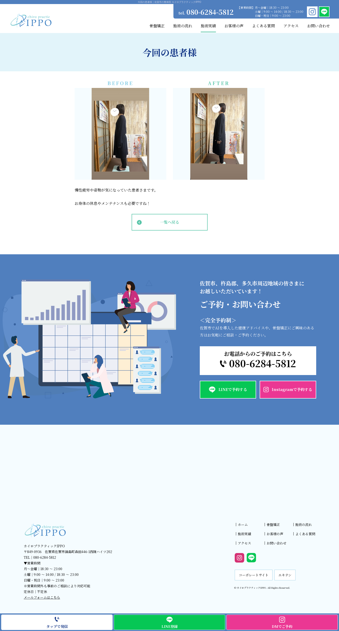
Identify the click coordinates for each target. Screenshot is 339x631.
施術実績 (244, 533)
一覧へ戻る (169, 222)
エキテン (284, 575)
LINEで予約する (233, 389)
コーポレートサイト (253, 575)
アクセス (244, 543)
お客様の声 (275, 533)
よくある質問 (305, 533)
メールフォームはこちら (42, 597)
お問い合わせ (276, 543)
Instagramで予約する (292, 389)
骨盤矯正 (273, 524)
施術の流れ (303, 524)
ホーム (243, 524)
